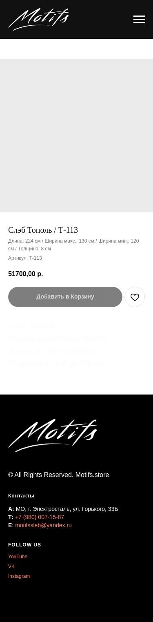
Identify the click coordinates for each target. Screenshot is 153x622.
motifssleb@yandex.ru (43, 525)
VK (11, 566)
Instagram (19, 576)
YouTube (17, 557)
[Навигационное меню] (139, 20)
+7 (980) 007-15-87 (39, 517)
